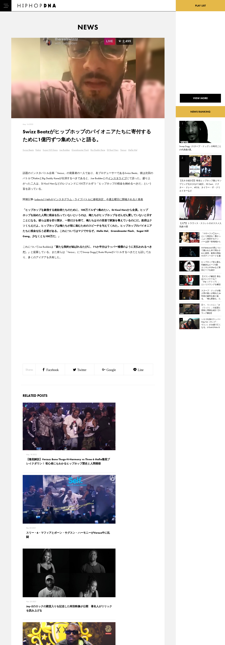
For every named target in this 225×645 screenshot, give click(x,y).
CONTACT (32, 599)
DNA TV (15, 605)
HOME (15, 599)
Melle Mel (132, 149)
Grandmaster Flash (80, 149)
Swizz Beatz (28, 149)
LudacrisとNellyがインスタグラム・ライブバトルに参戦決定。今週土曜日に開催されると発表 (88, 199)
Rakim (38, 149)
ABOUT (15, 623)
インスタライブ (117, 178)
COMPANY (33, 611)
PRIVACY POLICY (36, 605)
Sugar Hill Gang (50, 149)
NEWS (14, 611)
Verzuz (123, 149)
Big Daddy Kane (98, 149)
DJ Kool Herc (112, 149)
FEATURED (16, 617)
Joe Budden (64, 149)
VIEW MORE (88, 550)
